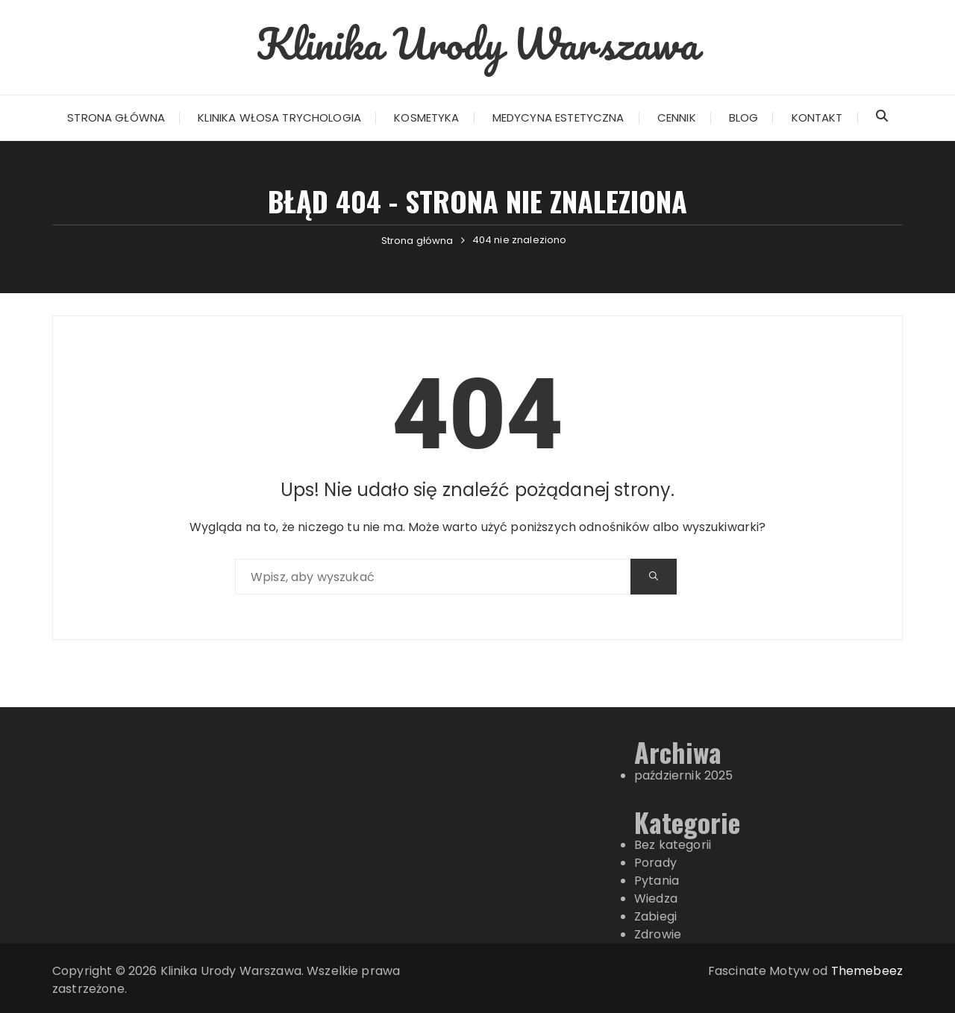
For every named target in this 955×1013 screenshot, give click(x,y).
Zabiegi (655, 916)
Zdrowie (657, 934)
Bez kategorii (672, 844)
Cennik (676, 117)
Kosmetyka (426, 117)
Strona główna (116, 117)
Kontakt (817, 117)
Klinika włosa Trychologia (279, 117)
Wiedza (655, 898)
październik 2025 (683, 775)
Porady (655, 862)
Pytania (656, 880)
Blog (744, 117)
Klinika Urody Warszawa (477, 43)
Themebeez (867, 970)
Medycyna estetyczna (558, 117)
